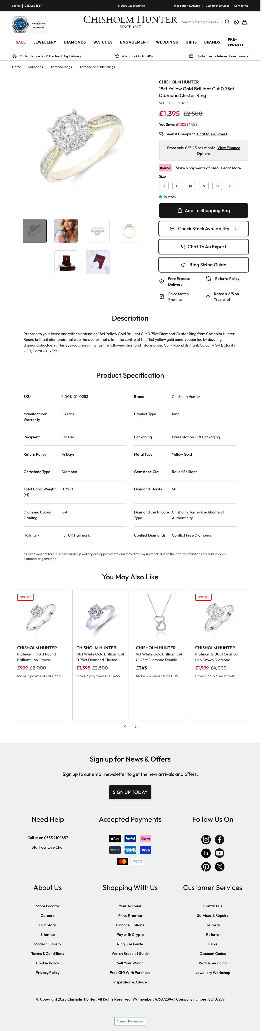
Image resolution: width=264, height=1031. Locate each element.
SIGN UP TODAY (130, 792)
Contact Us (241, 5)
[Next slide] (135, 726)
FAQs (212, 944)
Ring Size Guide (130, 944)
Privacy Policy (48, 972)
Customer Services (217, 5)
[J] (164, 185)
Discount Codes (212, 953)
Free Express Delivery (179, 281)
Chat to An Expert (212, 134)
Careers (48, 915)
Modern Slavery (47, 944)
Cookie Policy (47, 963)
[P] (230, 185)
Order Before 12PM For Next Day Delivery (50, 56)
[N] (204, 185)
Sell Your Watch (130, 963)
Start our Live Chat (48, 847)
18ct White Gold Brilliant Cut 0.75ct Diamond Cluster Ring (100, 657)
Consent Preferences (130, 1021)
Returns (212, 934)
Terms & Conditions (47, 953)
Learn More (231, 168)
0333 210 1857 (33, 5)
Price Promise (130, 915)
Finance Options (130, 925)
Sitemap (47, 934)
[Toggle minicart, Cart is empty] (244, 22)
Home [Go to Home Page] (16, 67)
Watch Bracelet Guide (130, 953)
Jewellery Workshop (212, 972)
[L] (177, 185)
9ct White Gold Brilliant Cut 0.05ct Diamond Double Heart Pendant (159, 657)
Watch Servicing (213, 963)
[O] (217, 185)
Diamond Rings (61, 67)
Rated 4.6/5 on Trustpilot (226, 296)
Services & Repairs (213, 915)
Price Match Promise (178, 296)
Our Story (47, 925)
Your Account (130, 906)
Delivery (212, 925)
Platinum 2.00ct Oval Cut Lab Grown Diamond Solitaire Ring (217, 657)
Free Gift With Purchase (130, 972)
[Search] (227, 22)
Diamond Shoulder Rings (97, 67)
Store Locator (48, 906)
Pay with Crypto (130, 934)
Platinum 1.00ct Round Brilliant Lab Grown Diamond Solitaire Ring (36, 657)
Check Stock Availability (203, 228)
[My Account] (236, 22)
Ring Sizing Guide (203, 265)
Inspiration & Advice (187, 5)
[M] (190, 185)
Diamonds (35, 67)
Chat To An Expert (204, 246)
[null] (203, 210)
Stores (16, 5)
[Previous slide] (125, 726)
